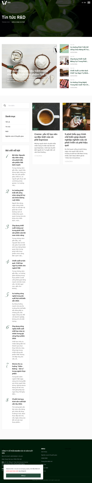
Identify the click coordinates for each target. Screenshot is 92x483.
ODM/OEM (44, 458)
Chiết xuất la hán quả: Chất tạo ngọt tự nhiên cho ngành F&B (79, 73)
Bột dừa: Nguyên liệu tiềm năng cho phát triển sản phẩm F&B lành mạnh (29, 74)
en (85, 2)
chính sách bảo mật (12, 471)
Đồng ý (23, 475)
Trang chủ (6, 22)
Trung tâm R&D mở (46, 461)
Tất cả (7, 122)
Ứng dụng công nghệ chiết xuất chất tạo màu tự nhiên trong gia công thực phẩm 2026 (18, 332)
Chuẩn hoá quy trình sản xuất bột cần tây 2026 (19, 401)
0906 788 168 (18, 459)
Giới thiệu (44, 452)
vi (82, 2)
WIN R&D (68, 449)
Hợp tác (43, 464)
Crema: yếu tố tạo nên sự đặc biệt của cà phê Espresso (45, 136)
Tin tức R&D (44, 468)
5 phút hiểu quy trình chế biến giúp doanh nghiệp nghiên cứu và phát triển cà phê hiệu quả (76, 139)
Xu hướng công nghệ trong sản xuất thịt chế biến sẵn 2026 (79, 84)
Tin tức (10, 66)
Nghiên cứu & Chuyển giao (14, 136)
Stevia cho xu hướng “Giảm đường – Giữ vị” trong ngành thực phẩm (19, 368)
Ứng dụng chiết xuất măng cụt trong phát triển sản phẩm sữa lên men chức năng (19, 230)
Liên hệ (43, 471)
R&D (6, 131)
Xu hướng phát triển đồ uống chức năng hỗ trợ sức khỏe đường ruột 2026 (18, 195)
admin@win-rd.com (16, 456)
